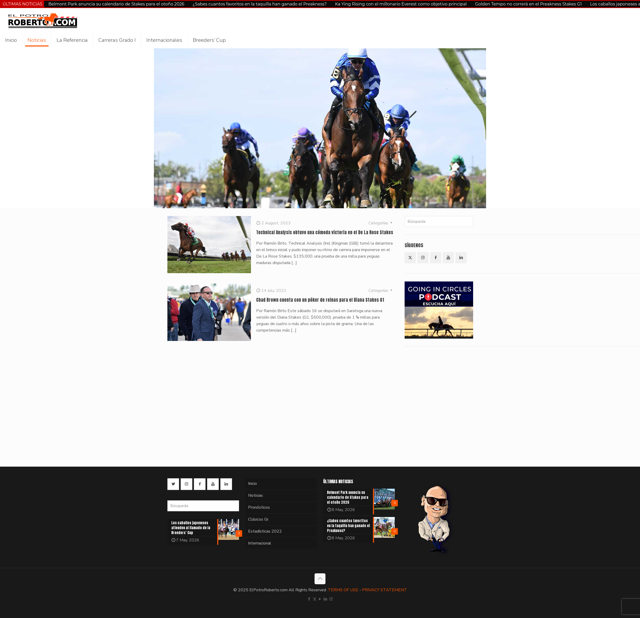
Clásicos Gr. (258, 519)
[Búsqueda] (439, 221)
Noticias (255, 495)
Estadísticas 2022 (265, 531)
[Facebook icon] (309, 599)
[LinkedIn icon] (326, 599)
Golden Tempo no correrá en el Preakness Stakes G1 (528, 4)
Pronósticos (259, 507)
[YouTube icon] (320, 599)
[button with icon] (410, 257)
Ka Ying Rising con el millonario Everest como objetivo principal (401, 4)
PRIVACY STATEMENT (384, 590)
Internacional (259, 543)
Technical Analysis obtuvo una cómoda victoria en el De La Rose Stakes (324, 232)
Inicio (252, 483)
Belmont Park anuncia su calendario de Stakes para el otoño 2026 (116, 4)
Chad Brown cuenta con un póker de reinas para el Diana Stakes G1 (320, 300)
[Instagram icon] (331, 599)
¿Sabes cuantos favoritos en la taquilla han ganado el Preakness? (260, 4)
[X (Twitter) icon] (315, 599)
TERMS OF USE (343, 590)
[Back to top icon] (320, 578)
